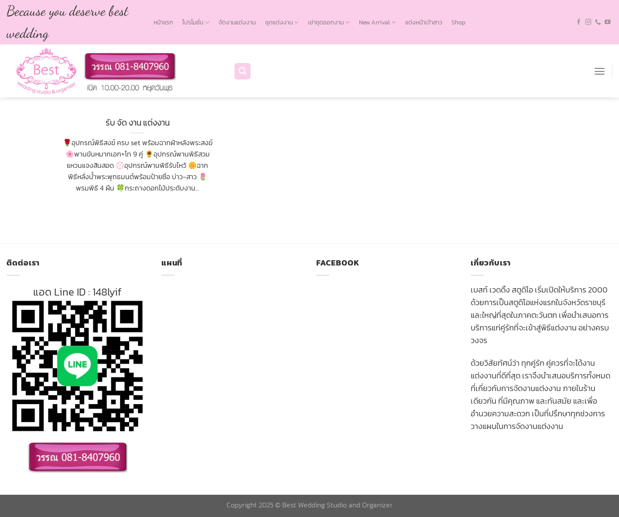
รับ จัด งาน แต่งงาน (138, 122)
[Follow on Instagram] (588, 22)
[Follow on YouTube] (608, 22)
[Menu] (599, 71)
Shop (458, 22)
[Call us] (598, 22)
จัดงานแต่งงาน (237, 22)
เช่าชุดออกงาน (328, 22)
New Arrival (377, 22)
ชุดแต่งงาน (281, 22)
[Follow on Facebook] (579, 22)
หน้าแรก (163, 22)
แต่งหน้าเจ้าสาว (423, 22)
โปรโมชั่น (195, 22)
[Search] (242, 71)
